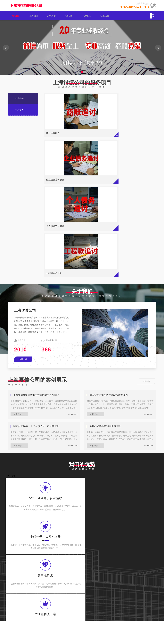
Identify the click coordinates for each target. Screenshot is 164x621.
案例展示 (52, 16)
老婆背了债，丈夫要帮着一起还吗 (114, 471)
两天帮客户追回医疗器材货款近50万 (110, 303)
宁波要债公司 (60, 540)
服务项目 (35, 16)
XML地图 (133, 609)
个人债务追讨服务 (132, 133)
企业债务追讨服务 (94, 133)
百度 (31, 540)
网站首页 (17, 16)
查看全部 (23, 268)
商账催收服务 (53, 133)
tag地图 (152, 609)
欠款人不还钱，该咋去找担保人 (38, 519)
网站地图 (143, 609)
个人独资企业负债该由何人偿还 (38, 487)
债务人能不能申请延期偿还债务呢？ (41, 503)
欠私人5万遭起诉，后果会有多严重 (115, 503)
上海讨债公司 (93, 540)
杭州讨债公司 (43, 540)
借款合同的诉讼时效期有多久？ (113, 519)
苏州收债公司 (77, 540)
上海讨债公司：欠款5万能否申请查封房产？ (117, 488)
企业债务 (19, 98)
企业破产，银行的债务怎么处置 (38, 471)
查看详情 (19, 323)
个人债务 (19, 110)
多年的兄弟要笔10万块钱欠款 (106, 335)
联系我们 (105, 16)
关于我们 (88, 16)
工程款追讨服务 (54, 180)
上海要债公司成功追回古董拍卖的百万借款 (38, 303)
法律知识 (70, 16)
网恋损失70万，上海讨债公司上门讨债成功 (38, 335)
